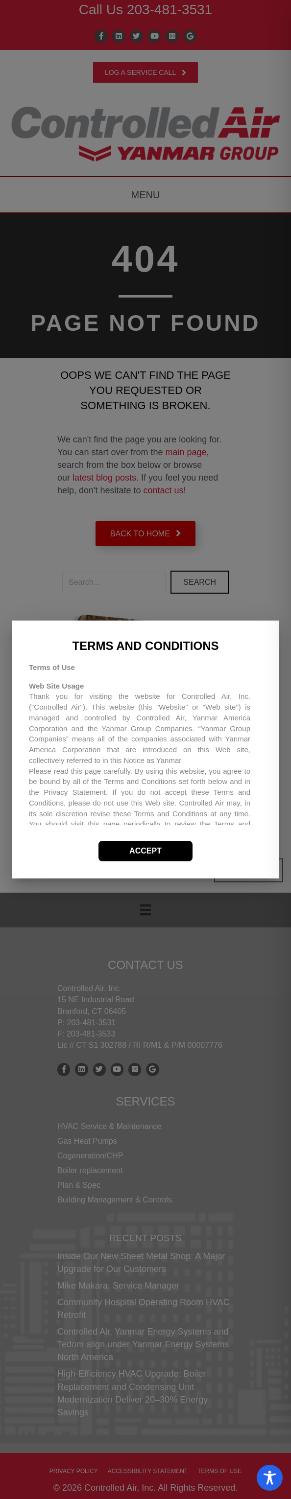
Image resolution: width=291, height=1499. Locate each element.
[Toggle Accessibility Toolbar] (270, 1478)
